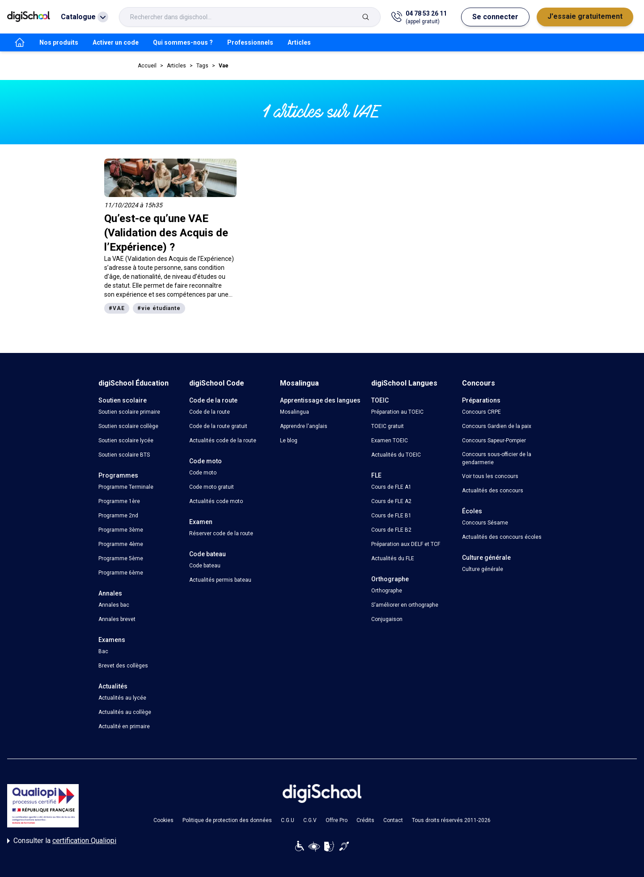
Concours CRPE (481, 412)
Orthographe (386, 590)
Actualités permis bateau (220, 580)
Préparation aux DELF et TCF (405, 544)
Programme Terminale (125, 487)
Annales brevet (117, 619)
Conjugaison (386, 619)
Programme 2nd (118, 515)
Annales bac (113, 605)
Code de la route (209, 412)
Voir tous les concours (490, 476)
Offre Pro (336, 820)
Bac (103, 651)
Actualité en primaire (124, 726)
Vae (224, 66)
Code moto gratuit (211, 487)
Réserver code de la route (221, 533)
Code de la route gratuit (218, 426)
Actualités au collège (124, 712)
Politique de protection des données (227, 820)
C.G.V (310, 820)
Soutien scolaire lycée (125, 440)
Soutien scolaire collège (128, 426)
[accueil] (19, 42)
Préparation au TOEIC (397, 412)
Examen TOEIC (389, 440)
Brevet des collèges (123, 666)
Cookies (163, 820)
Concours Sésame (485, 523)
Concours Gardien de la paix (496, 426)
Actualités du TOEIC (396, 455)
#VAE (117, 308)
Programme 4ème (120, 544)
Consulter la (61, 840)
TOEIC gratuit (387, 426)
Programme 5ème (120, 558)
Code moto (202, 473)
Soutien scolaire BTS (124, 455)
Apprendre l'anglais (303, 426)
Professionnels (250, 42)
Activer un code (116, 42)
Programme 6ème (120, 573)
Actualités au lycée (122, 698)
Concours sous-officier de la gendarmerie (496, 458)
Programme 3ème (120, 530)
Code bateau (204, 565)
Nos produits (58, 42)
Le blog (288, 440)
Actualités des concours (492, 490)
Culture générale (482, 569)
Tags (202, 66)
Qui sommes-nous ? (183, 42)
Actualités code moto (216, 501)
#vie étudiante (159, 308)
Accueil (147, 66)
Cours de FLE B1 (391, 515)
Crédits (365, 820)
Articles (299, 42)
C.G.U (287, 820)
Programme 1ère (119, 501)
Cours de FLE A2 (391, 501)
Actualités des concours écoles (502, 537)
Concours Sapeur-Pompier (494, 440)
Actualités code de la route (222, 440)
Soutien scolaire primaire (129, 412)
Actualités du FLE (392, 558)
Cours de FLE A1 (391, 487)
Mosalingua (294, 412)
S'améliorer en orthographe (404, 605)
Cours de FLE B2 (391, 530)
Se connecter (495, 17)
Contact (393, 820)
